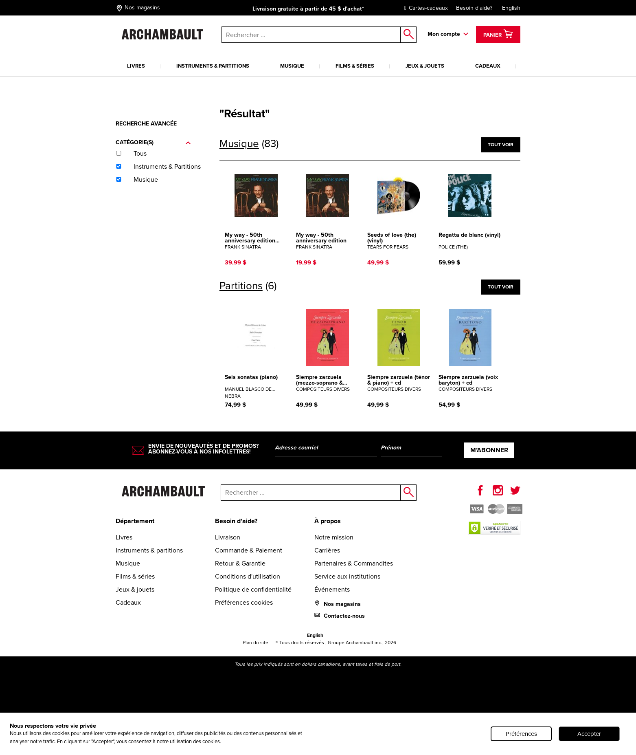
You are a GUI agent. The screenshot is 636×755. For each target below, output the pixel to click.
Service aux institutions (347, 576)
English (511, 8)
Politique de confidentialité (253, 589)
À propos (327, 521)
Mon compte (444, 34)
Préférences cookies (244, 602)
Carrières (327, 550)
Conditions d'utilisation (247, 576)
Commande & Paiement (248, 550)
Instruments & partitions (212, 66)
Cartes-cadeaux (424, 8)
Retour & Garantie (240, 563)
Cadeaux (487, 66)
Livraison (227, 537)
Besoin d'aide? (474, 8)
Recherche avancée (146, 123)
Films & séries (355, 66)
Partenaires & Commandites (353, 563)
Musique (292, 66)
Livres (136, 66)
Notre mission (333, 537)
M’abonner (489, 450)
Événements (332, 589)
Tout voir (500, 144)
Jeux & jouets (425, 66)
